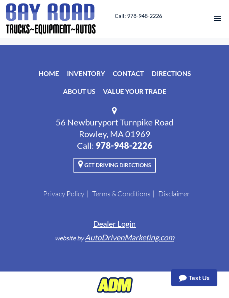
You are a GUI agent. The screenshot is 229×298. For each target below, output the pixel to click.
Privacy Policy (63, 193)
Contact (128, 73)
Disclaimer (174, 193)
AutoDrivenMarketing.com (129, 237)
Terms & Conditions (121, 193)
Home (48, 73)
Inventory (86, 73)
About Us (79, 91)
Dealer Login (114, 223)
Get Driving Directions (114, 164)
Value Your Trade (134, 91)
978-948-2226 (124, 145)
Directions (171, 73)
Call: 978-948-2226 (138, 15)
